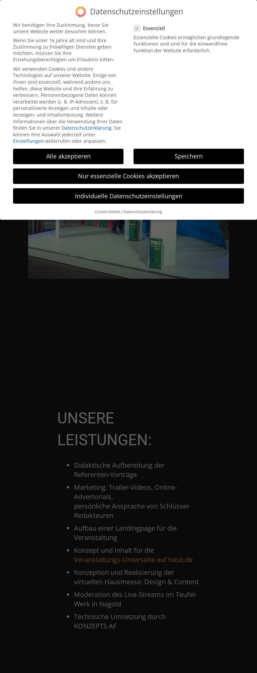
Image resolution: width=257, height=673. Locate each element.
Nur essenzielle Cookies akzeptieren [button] (128, 173)
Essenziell (151, 25)
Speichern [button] (189, 153)
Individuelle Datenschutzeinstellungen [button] (128, 193)
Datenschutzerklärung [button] (142, 208)
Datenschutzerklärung (86, 125)
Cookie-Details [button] (107, 208)
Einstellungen (28, 138)
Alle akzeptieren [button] (68, 153)
